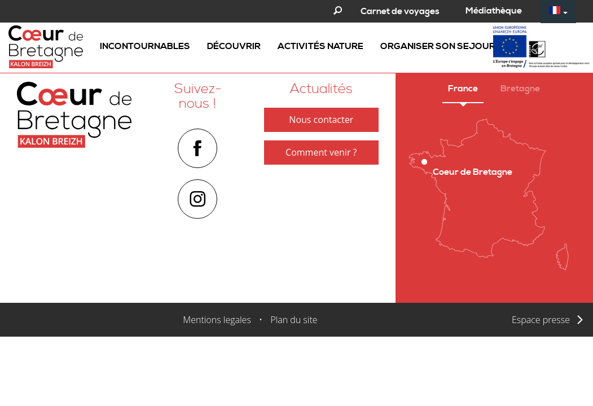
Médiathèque (493, 10)
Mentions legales (217, 320)
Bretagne (520, 88)
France (463, 88)
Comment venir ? (321, 152)
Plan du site (293, 320)
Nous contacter (321, 119)
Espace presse (541, 320)
